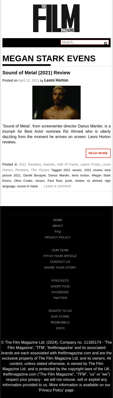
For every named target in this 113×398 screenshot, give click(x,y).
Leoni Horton (56, 80)
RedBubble (60, 322)
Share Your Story (60, 267)
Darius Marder (59, 175)
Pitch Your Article (60, 256)
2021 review (93, 170)
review (79, 180)
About (57, 226)
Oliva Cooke (23, 180)
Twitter (60, 298)
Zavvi (60, 328)
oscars (39, 180)
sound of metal (27, 186)
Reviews (21, 170)
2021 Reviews (30, 164)
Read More (98, 153)
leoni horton (80, 175)
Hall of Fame (67, 164)
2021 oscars (73, 170)
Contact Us (60, 262)
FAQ (58, 231)
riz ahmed (94, 180)
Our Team (60, 250)
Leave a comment (57, 186)
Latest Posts (90, 164)
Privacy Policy (58, 237)
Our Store (60, 316)
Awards (48, 164)
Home (58, 220)
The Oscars (40, 170)
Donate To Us (60, 311)
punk (68, 180)
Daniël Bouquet (34, 175)
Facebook (60, 292)
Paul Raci (55, 180)
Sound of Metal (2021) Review (36, 72)
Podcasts (60, 280)
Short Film (60, 286)
